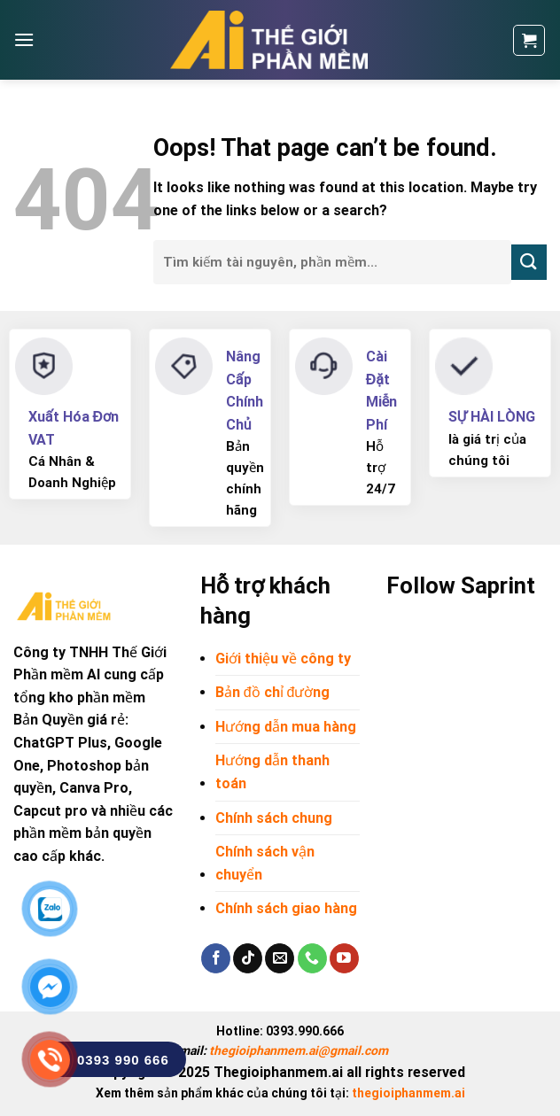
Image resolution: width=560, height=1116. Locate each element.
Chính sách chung (273, 818)
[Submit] (529, 261)
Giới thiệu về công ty (283, 658)
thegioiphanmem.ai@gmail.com (298, 1050)
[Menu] (24, 39)
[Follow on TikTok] (247, 958)
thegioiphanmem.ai (408, 1093)
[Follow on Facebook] (215, 958)
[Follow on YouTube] (344, 958)
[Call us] (312, 958)
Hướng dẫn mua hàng (285, 726)
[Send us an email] (279, 958)
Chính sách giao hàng (286, 908)
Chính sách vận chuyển (265, 863)
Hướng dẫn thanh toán (272, 772)
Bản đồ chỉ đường (273, 692)
